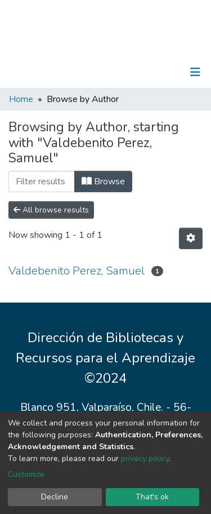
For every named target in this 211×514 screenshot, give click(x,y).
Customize (26, 474)
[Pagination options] (191, 238)
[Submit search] (137, 72)
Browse (103, 181)
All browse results (51, 210)
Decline (54, 496)
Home (21, 99)
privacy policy (145, 458)
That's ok (152, 496)
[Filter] (41, 181)
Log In (160, 72)
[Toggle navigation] (195, 72)
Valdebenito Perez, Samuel (76, 270)
